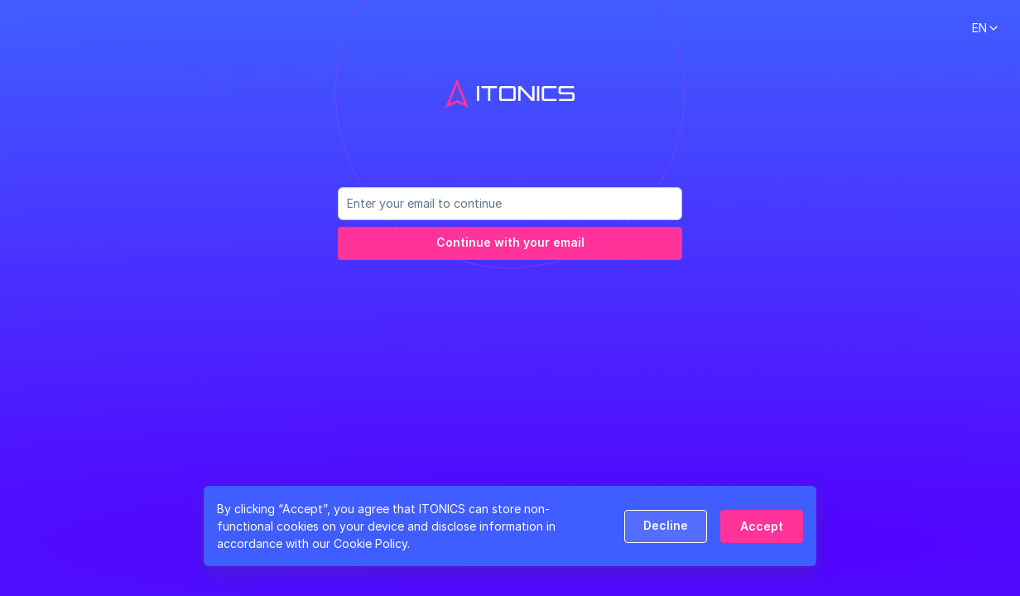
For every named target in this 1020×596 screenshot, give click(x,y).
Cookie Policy (370, 543)
